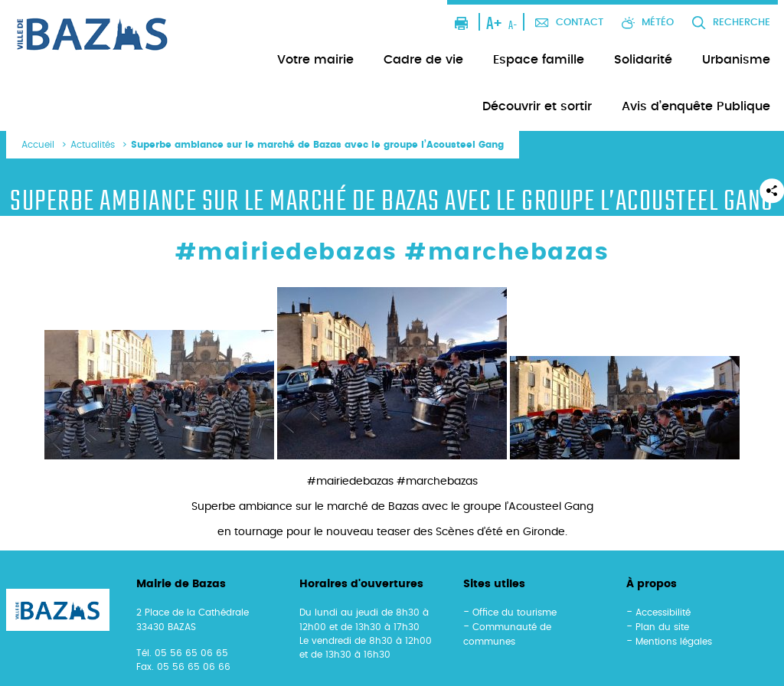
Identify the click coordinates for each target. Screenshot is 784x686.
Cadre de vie (423, 60)
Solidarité (643, 60)
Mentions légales (673, 641)
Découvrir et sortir (537, 106)
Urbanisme (736, 60)
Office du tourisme (514, 612)
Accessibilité (663, 612)
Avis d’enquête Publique (696, 106)
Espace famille (538, 60)
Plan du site (662, 627)
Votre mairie (315, 60)
